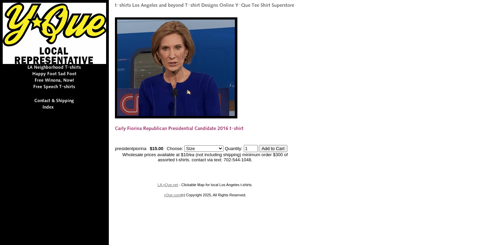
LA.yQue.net (167, 185)
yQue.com (172, 195)
